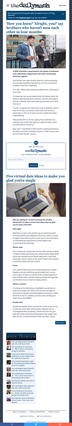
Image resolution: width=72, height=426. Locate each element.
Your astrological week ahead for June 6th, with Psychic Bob (23, 343)
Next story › (60, 323)
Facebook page (24, 18)
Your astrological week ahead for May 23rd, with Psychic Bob (23, 387)
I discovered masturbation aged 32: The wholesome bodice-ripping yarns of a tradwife (23, 363)
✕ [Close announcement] (63, 14)
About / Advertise (19, 412)
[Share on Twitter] (36, 424)
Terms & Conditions (37, 412)
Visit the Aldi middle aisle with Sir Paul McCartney (23, 382)
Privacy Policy (53, 412)
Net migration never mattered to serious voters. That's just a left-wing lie (23, 400)
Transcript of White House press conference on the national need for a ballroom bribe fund (23, 356)
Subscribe (33, 165)
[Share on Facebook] (12, 424)
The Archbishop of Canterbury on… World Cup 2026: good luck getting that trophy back (22, 393)
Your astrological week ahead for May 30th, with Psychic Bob (23, 369)
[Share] (60, 424)
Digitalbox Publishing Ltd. (38, 422)
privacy (41, 165)
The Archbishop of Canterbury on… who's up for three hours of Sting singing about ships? (23, 376)
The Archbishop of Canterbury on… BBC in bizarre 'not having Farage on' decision (22, 349)
